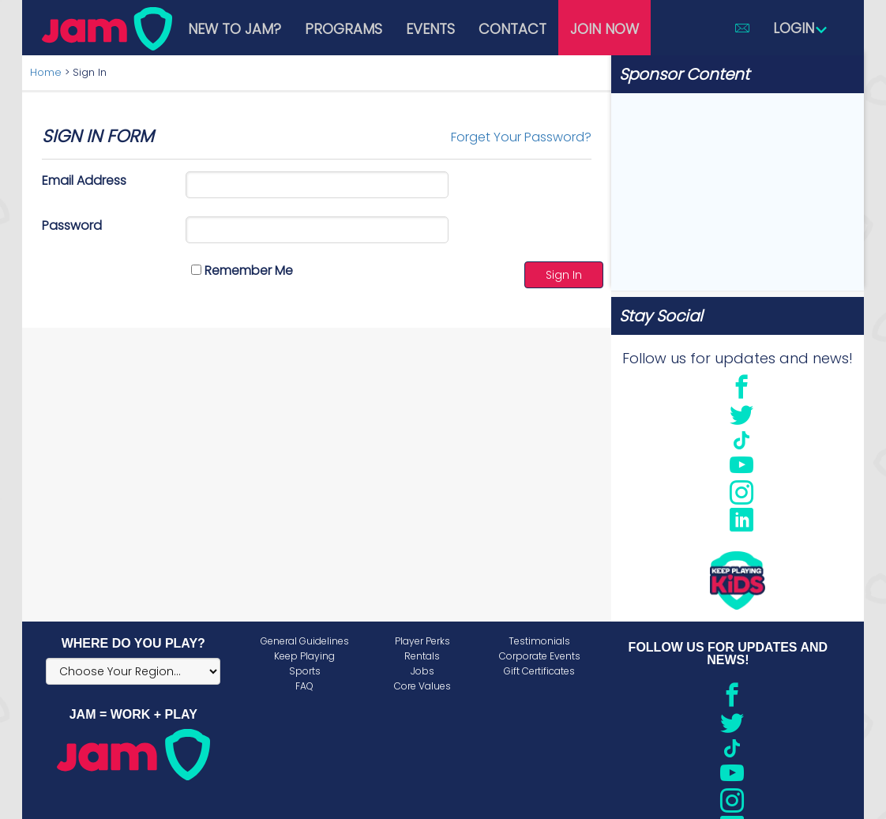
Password (72, 225)
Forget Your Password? (521, 137)
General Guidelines (305, 641)
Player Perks (422, 641)
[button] (742, 28)
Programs (343, 29)
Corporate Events (539, 656)
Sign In (564, 275)
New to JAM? (234, 29)
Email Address (84, 180)
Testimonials (539, 641)
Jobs (422, 671)
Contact (512, 29)
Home (46, 72)
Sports (305, 671)
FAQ (304, 686)
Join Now (604, 29)
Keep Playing (304, 656)
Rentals (422, 656)
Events (430, 29)
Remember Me (242, 270)
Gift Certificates (539, 671)
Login (800, 28)
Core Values (422, 686)
